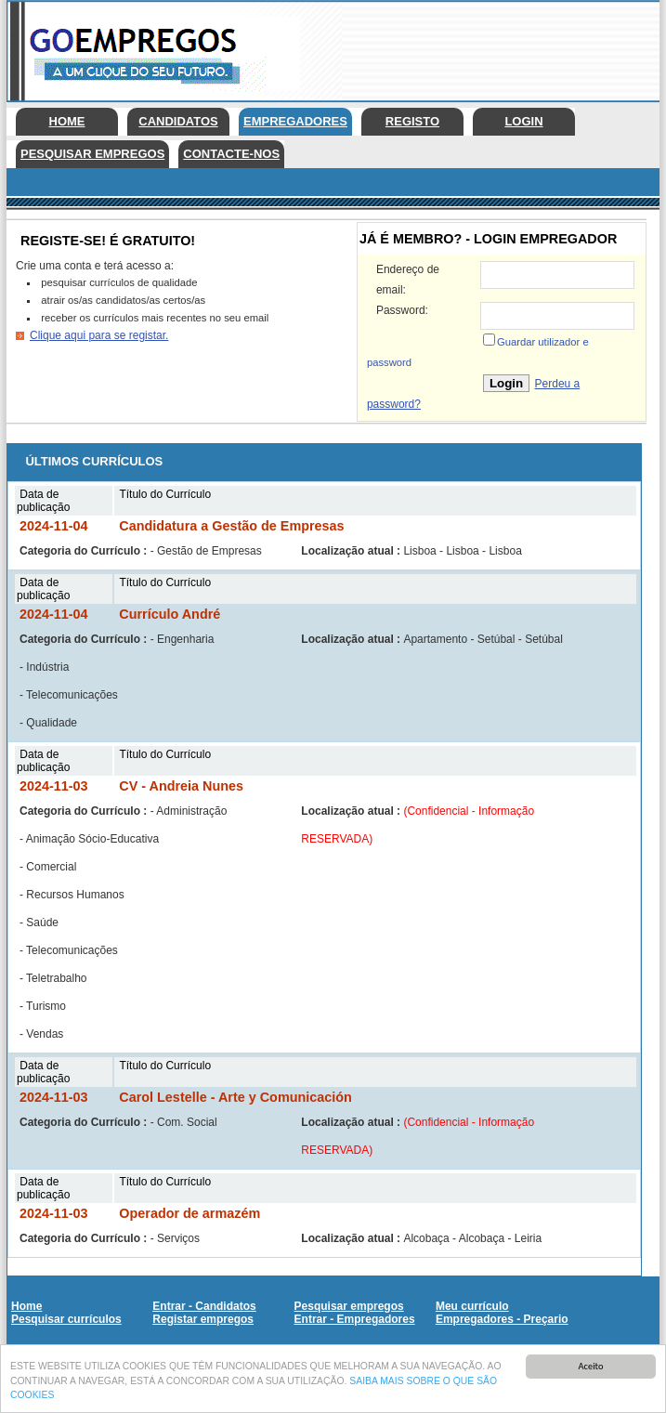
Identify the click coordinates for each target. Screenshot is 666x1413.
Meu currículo (472, 1306)
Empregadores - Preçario (502, 1319)
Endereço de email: (407, 279)
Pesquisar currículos (66, 1319)
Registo (412, 121)
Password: (402, 310)
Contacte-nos (231, 154)
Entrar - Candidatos (203, 1306)
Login (523, 121)
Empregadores (295, 121)
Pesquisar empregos (92, 154)
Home (67, 121)
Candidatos (177, 121)
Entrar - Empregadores (354, 1319)
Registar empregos (203, 1319)
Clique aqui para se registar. (99, 335)
